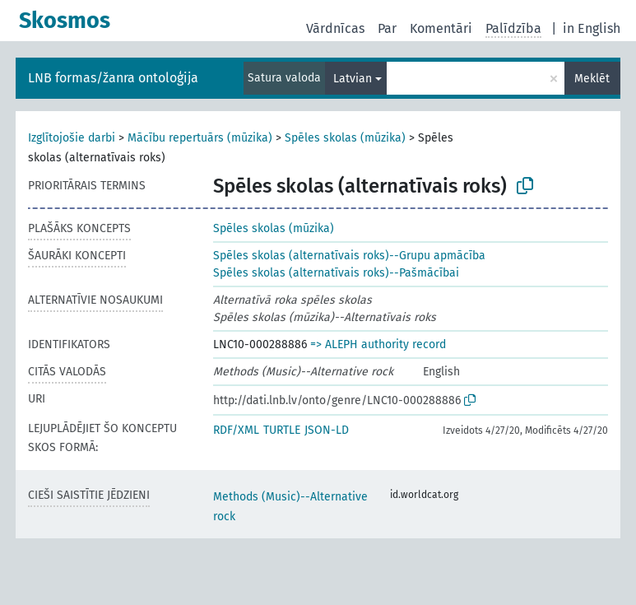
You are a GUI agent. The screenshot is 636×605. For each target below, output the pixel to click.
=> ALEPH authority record (378, 344)
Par (387, 28)
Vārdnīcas (335, 28)
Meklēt (592, 79)
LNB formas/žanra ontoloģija (113, 78)
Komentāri (441, 28)
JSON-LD (326, 430)
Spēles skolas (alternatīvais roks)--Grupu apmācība (349, 256)
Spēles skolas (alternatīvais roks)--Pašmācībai (336, 273)
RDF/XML (236, 430)
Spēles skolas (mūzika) (345, 138)
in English (591, 28)
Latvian (352, 79)
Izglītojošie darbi (71, 138)
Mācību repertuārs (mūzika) (200, 138)
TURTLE (281, 430)
